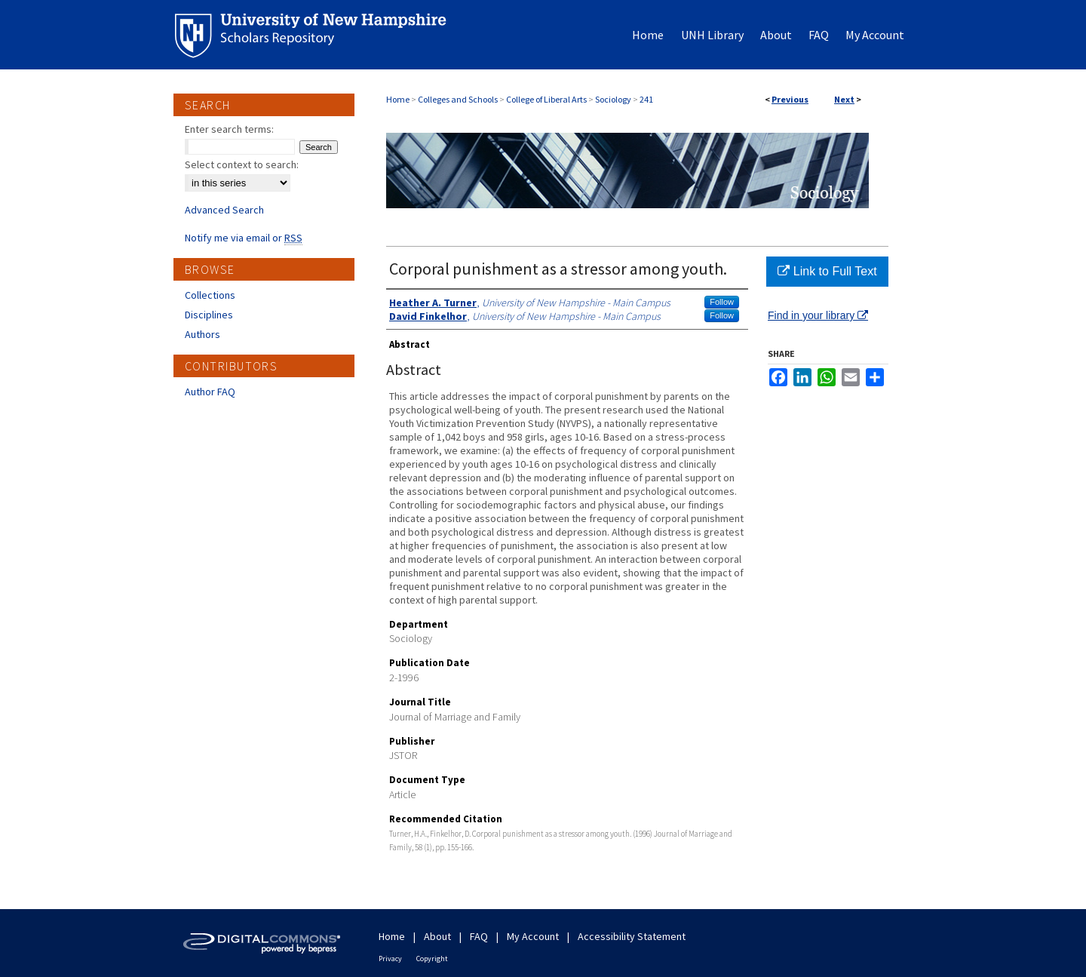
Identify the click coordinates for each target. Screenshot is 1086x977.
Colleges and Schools (458, 99)
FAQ (479, 936)
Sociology (613, 99)
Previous (790, 99)
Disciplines (209, 314)
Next (844, 99)
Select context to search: (242, 164)
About (437, 936)
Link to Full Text (827, 271)
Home (398, 99)
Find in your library (818, 315)
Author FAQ (210, 391)
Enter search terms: (229, 129)
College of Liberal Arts (546, 99)
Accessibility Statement (632, 936)
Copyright (432, 958)
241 (646, 99)
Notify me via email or (243, 237)
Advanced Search (224, 210)
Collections (210, 295)
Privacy (390, 958)
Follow (722, 301)
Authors (202, 334)
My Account (533, 936)
